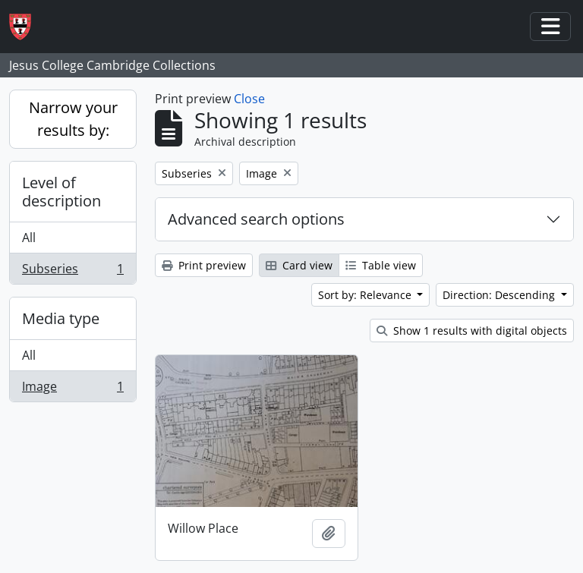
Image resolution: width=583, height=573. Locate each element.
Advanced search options (256, 219)
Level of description (61, 191)
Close (249, 98)
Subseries (72, 272)
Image (72, 389)
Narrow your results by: (73, 118)
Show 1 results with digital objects (472, 330)
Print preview (204, 265)
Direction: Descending (500, 295)
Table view (380, 265)
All (29, 237)
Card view (299, 265)
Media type (60, 318)
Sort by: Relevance (366, 295)
